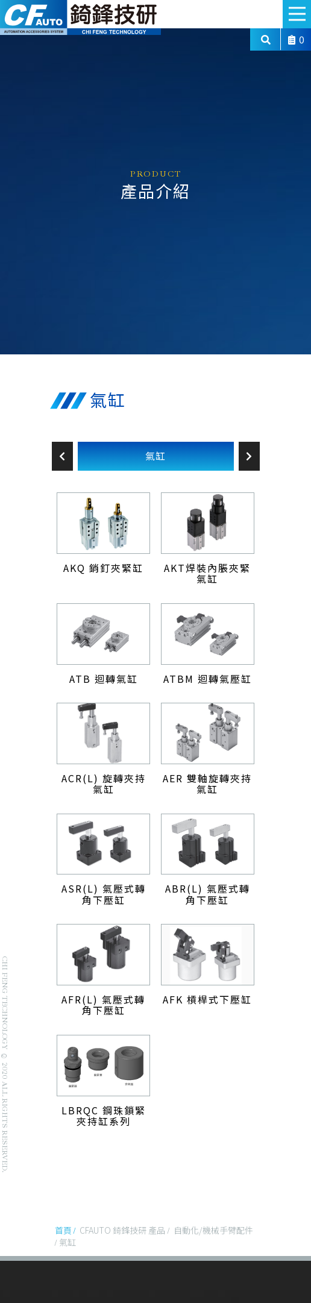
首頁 (63, 1230)
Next (249, 456)
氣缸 (155, 455)
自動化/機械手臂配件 (213, 1230)
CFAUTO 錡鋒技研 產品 (122, 1230)
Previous (62, 456)
